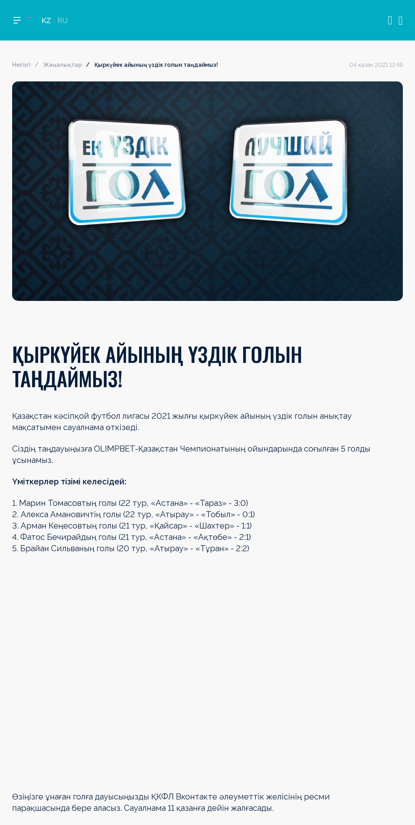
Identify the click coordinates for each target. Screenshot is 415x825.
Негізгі (21, 65)
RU (62, 20)
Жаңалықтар (62, 65)
